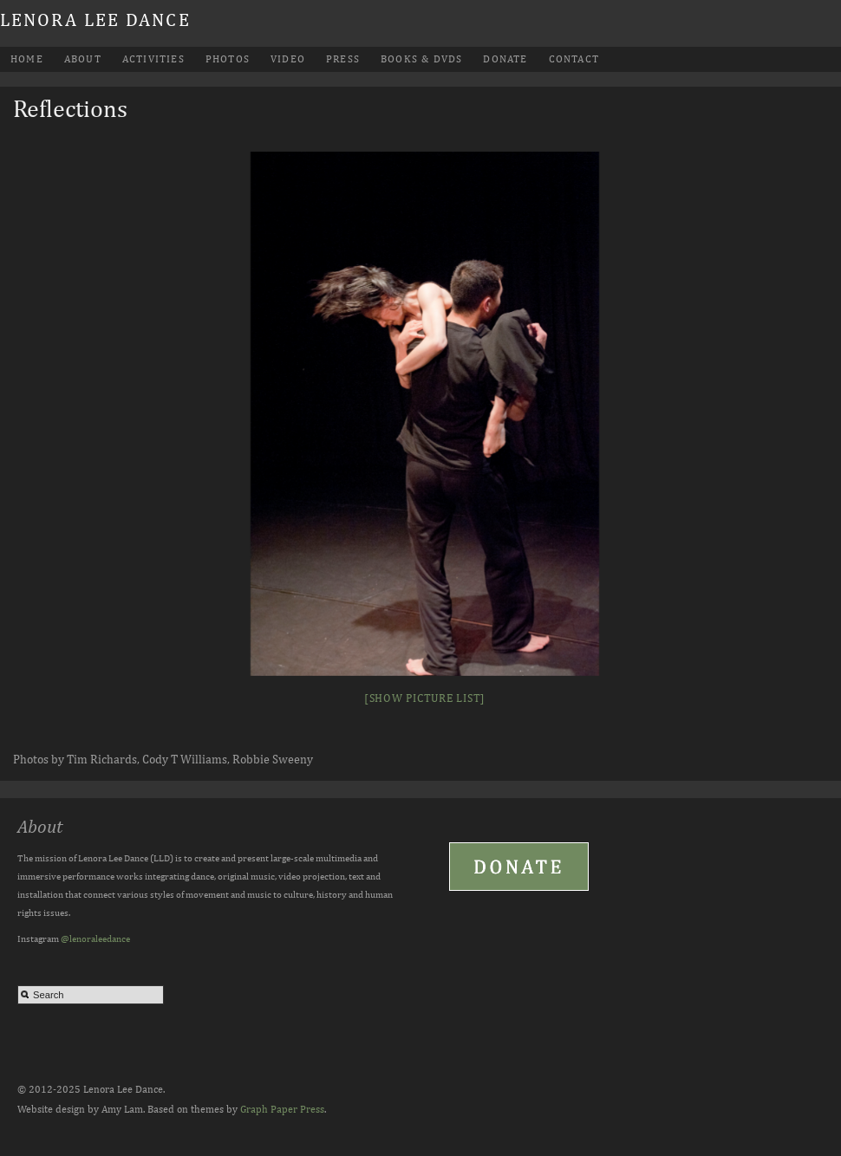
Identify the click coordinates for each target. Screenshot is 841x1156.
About (82, 59)
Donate (505, 59)
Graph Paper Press (282, 1109)
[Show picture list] (425, 698)
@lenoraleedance (95, 938)
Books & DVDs (421, 59)
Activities (153, 59)
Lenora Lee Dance (95, 19)
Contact (574, 59)
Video (288, 59)
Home (26, 59)
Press (343, 59)
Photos (227, 59)
